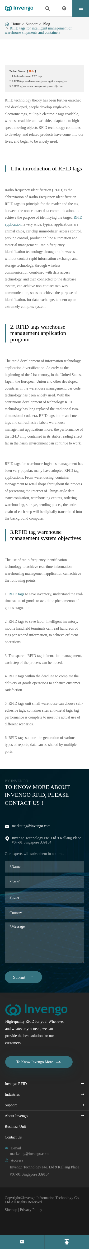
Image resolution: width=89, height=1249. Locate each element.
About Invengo (16, 1116)
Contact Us (13, 1137)
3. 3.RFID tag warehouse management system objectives (36, 86)
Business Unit (15, 1126)
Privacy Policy (31, 1210)
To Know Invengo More (39, 1062)
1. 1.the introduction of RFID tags (25, 76)
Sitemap (11, 1210)
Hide (31, 71)
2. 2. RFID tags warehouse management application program (38, 81)
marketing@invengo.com (31, 826)
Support (32, 24)
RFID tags (16, 594)
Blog (46, 24)
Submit (23, 977)
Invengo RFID (16, 1084)
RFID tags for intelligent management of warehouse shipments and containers (38, 30)
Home (16, 24)
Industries (12, 1094)
